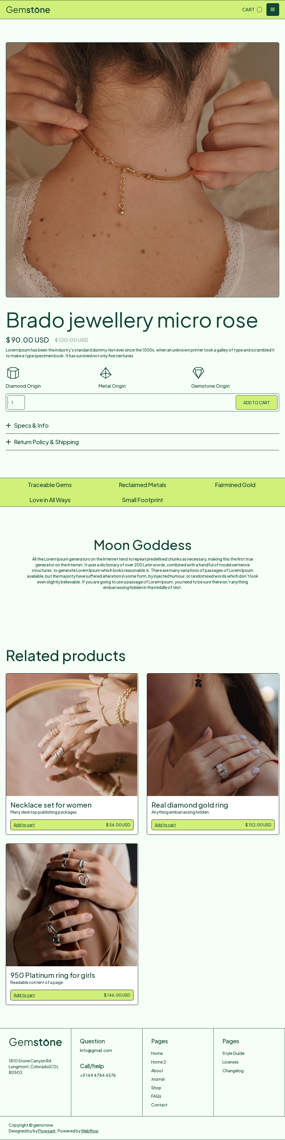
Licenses (230, 1061)
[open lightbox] (142, 169)
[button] (252, 9)
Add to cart (24, 824)
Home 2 (158, 1061)
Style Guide (233, 1053)
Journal (158, 1079)
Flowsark (47, 1130)
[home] (28, 9)
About (157, 1070)
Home (157, 1053)
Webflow (89, 1130)
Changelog (233, 1070)
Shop (156, 1087)
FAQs (156, 1096)
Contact (159, 1104)
